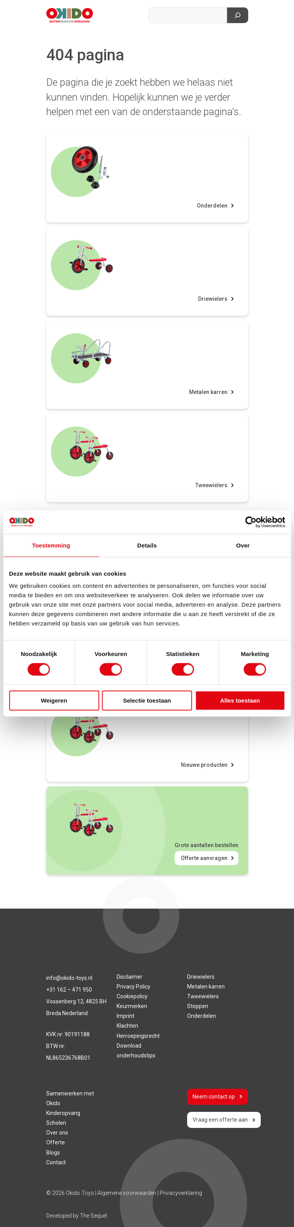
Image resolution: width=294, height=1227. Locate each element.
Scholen (56, 1123)
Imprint (125, 1016)
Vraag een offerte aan (224, 1120)
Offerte (55, 1142)
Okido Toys (80, 1193)
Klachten (127, 1026)
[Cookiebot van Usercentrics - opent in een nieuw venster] (250, 522)
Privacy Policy (133, 986)
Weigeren (54, 700)
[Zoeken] (237, 15)
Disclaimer (129, 977)
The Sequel (93, 1216)
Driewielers (212, 299)
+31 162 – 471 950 (69, 990)
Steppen (197, 1006)
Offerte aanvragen (204, 858)
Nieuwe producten (204, 765)
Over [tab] (243, 545)
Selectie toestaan (147, 700)
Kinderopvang (63, 1113)
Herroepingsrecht (138, 1036)
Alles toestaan (240, 700)
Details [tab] (147, 545)
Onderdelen (212, 205)
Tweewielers (211, 485)
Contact (56, 1162)
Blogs (53, 1152)
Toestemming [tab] (51, 545)
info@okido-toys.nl (69, 978)
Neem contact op (217, 1096)
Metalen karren (208, 392)
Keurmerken (132, 1006)
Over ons (57, 1132)
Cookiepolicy (132, 996)
